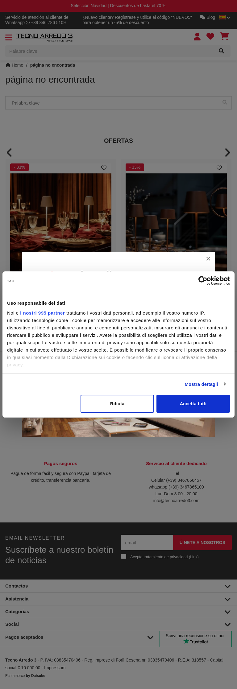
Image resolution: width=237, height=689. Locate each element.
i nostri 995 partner (42, 313)
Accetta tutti (193, 403)
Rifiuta (117, 403)
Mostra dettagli (201, 384)
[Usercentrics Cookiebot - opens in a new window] (203, 280)
